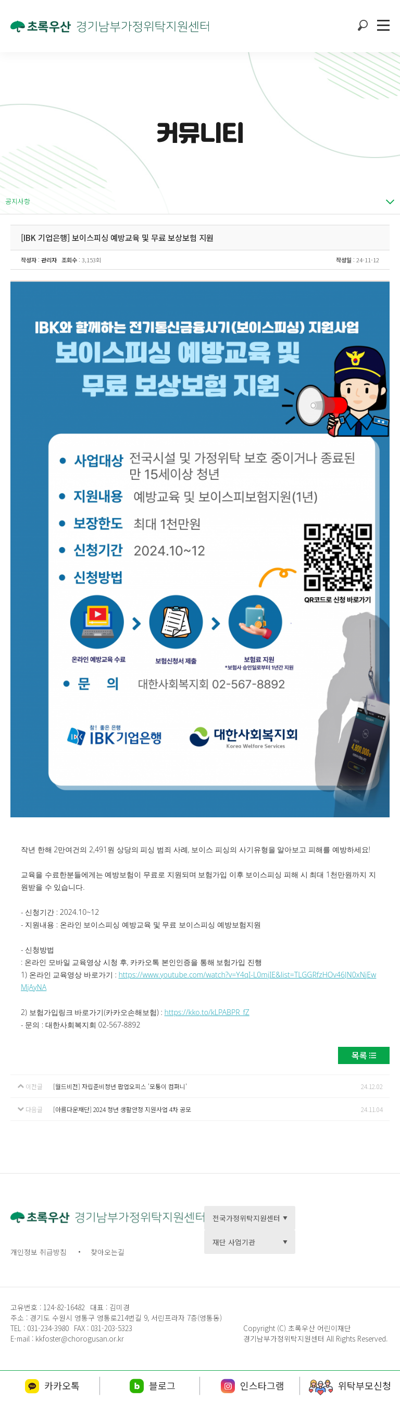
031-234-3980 (47, 1328)
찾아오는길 (107, 1252)
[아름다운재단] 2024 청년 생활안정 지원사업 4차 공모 (122, 1109)
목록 (359, 1055)
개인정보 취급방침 (38, 1252)
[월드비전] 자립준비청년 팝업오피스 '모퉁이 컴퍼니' (120, 1086)
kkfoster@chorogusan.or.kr (79, 1338)
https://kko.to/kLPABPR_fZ (207, 1012)
